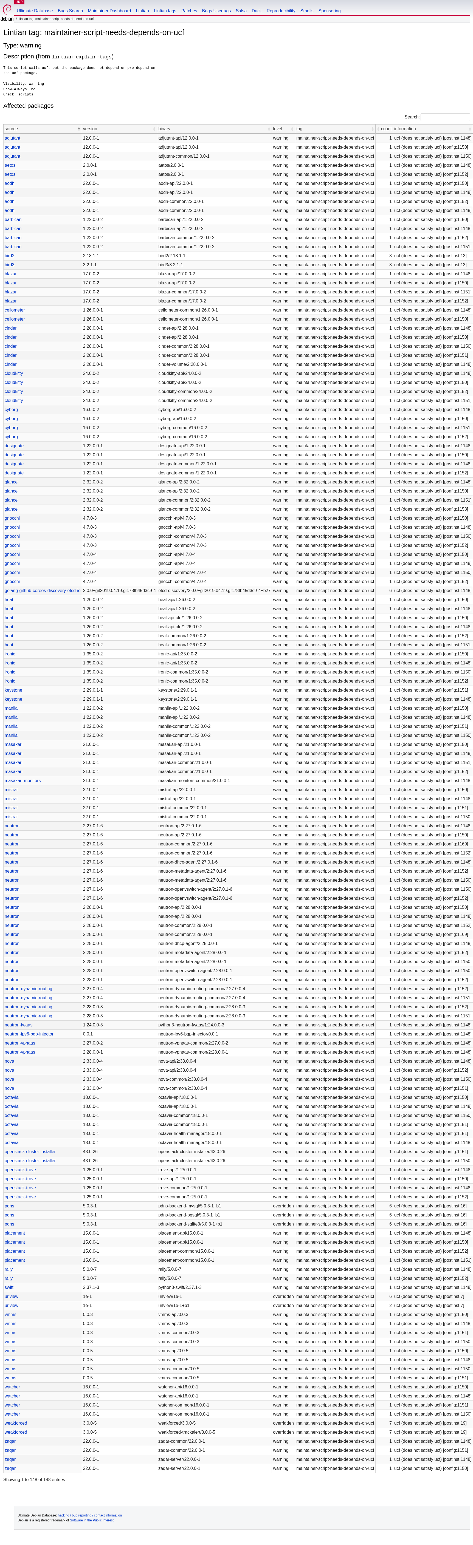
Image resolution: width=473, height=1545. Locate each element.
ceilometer (15, 310)
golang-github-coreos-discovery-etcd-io (43, 590)
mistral (11, 789)
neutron (12, 826)
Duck (256, 11)
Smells (307, 11)
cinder (11, 328)
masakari (13, 744)
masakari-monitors (23, 780)
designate (14, 445)
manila (11, 708)
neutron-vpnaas (20, 1043)
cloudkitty (14, 373)
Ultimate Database (35, 11)
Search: (412, 117)
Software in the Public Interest (92, 1520)
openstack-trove (20, 1169)
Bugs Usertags (216, 11)
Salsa (241, 11)
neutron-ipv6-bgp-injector (29, 1034)
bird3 (10, 264)
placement (15, 1233)
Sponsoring (330, 11)
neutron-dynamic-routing (28, 988)
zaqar (10, 1441)
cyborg (11, 409)
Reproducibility (281, 11)
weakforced (16, 1423)
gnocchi (12, 518)
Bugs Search (70, 11)
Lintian (142, 11)
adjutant (12, 138)
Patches (189, 11)
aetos (10, 165)
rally (9, 1269)
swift (9, 1287)
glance (11, 482)
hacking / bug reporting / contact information (90, 1515)
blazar (11, 273)
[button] (79, 129)
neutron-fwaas (18, 1025)
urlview (11, 1296)
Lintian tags (165, 11)
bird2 (10, 255)
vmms (10, 1314)
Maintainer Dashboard (109, 11)
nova (9, 1061)
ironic (10, 654)
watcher (12, 1387)
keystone (13, 690)
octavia (12, 1097)
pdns (9, 1206)
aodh (10, 183)
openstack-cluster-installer (30, 1151)
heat (9, 599)
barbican (13, 219)
